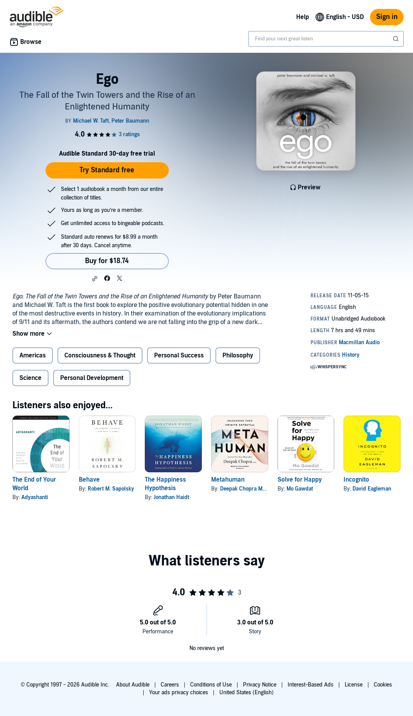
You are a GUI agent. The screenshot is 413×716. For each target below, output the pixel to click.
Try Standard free (107, 170)
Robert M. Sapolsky (111, 488)
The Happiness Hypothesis (165, 484)
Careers (170, 684)
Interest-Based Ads (310, 684)
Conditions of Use (211, 684)
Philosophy (237, 355)
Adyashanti (34, 497)
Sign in (386, 17)
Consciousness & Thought (99, 355)
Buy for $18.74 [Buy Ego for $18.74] (107, 261)
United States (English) (246, 692)
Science (30, 378)
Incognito (356, 480)
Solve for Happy (300, 480)
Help (302, 17)
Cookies (383, 684)
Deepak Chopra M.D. (244, 488)
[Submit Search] (397, 39)
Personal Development (91, 378)
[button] (95, 279)
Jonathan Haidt (171, 497)
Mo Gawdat (299, 488)
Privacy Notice (259, 684)
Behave (89, 480)
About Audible (132, 684)
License (354, 684)
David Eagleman (371, 488)
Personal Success (179, 355)
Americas (32, 355)
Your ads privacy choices (178, 692)
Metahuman (228, 480)
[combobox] (326, 39)
